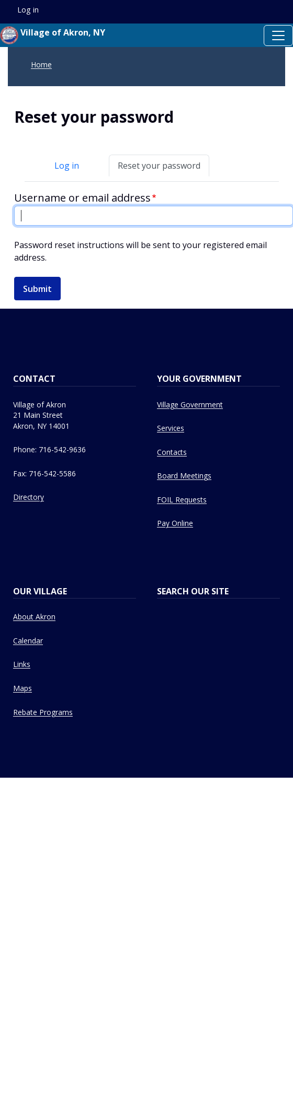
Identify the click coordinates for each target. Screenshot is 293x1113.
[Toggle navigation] (278, 35)
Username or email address (82, 198)
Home (41, 64)
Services (170, 428)
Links (21, 664)
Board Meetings (184, 476)
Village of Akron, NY (52, 35)
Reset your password (159, 165)
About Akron (34, 617)
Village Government (190, 404)
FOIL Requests (182, 500)
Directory (28, 497)
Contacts (172, 452)
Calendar (28, 641)
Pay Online (175, 523)
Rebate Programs (43, 712)
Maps (22, 688)
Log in (66, 165)
